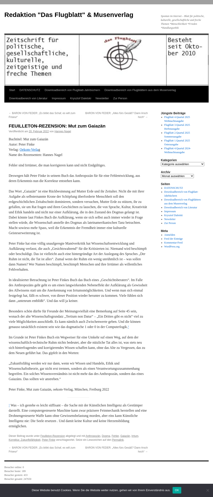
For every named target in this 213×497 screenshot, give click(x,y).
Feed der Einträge (173, 238)
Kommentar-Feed (173, 242)
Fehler (115, 435)
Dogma (106, 435)
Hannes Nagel (63, 131)
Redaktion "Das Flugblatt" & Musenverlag (68, 14)
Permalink (118, 439)
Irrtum (134, 435)
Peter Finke (48, 439)
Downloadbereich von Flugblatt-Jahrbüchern (72, 90)
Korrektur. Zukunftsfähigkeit (24, 439)
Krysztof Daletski (80, 98)
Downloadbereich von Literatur (28, 98)
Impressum (59, 98)
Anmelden (169, 234)
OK (177, 490)
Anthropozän (93, 435)
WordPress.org (172, 246)
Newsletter (102, 98)
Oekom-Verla (29, 149)
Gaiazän (125, 435)
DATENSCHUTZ (29, 90)
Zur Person (120, 98)
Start (12, 90)
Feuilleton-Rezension (52, 435)
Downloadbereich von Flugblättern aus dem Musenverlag (140, 90)
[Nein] (207, 490)
